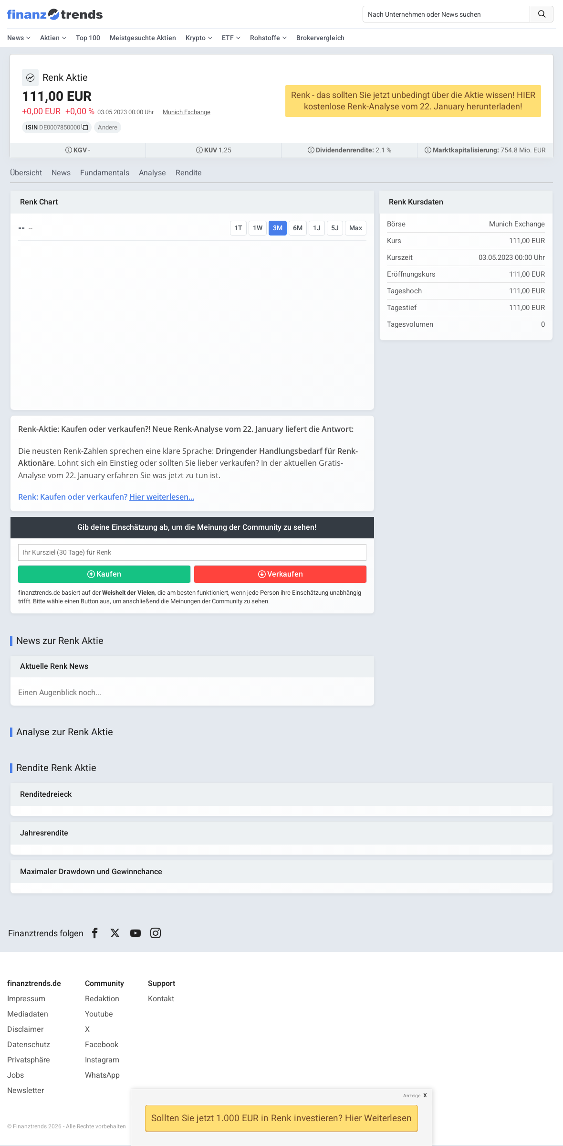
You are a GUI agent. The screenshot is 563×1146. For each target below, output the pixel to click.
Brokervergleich (320, 38)
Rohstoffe (265, 38)
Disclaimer (25, 1030)
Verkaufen (284, 574)
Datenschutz (28, 1045)
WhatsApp (102, 1076)
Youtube (99, 1015)
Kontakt (161, 1000)
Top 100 (88, 38)
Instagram (102, 1061)
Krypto (196, 38)
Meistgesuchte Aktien (143, 38)
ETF (228, 38)
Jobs (15, 1076)
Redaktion (102, 1000)
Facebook (101, 1045)
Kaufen (108, 574)
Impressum (26, 1000)
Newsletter (25, 1091)
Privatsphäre (28, 1061)
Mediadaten (27, 1015)
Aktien (50, 38)
